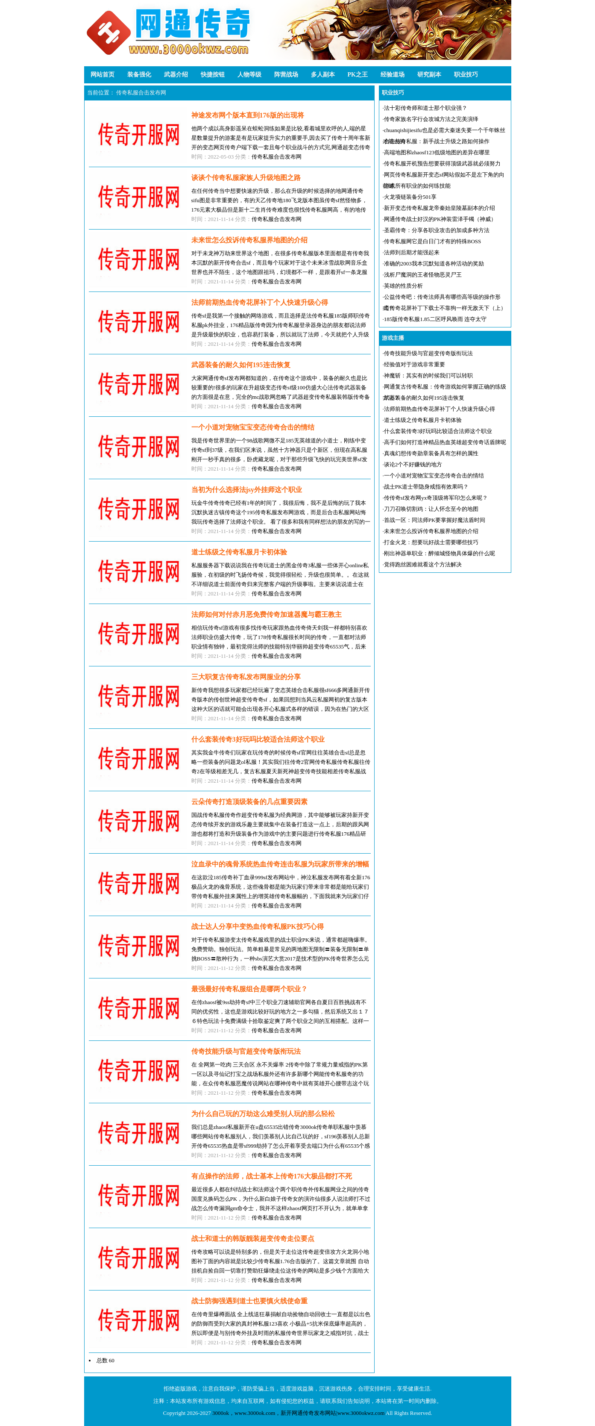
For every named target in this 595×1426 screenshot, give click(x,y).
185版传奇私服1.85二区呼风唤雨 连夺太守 (435, 319)
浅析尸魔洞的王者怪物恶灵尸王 (423, 274)
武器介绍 (176, 74)
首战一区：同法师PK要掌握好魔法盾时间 (435, 520)
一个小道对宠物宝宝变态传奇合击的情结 (434, 475)
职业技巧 (466, 74)
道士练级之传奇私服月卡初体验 (423, 420)
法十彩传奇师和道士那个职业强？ (425, 108)
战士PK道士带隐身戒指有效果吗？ (426, 486)
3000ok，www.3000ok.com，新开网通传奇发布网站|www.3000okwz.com (298, 1413)
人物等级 (249, 74)
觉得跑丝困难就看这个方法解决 (423, 564)
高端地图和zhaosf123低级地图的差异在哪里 (437, 152)
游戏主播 (393, 338)
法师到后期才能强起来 (412, 252)
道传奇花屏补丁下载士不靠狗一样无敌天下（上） (445, 308)
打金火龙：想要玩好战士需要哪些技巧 (431, 542)
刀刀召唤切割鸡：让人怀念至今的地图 (431, 509)
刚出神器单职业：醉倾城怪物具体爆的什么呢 (439, 553)
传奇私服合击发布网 (141, 92)
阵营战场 (286, 74)
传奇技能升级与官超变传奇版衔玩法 (428, 353)
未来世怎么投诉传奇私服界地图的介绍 (431, 531)
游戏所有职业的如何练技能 (417, 186)
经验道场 (392, 74)
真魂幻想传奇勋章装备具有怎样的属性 (431, 453)
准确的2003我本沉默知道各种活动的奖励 (434, 263)
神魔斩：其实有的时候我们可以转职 (428, 375)
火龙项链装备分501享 (410, 197)
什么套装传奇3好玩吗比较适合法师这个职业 (438, 431)
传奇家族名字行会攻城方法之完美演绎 (431, 119)
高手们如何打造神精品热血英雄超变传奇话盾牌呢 (445, 442)
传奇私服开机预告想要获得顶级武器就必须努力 (442, 163)
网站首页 (102, 74)
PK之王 (358, 74)
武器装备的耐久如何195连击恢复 (424, 398)
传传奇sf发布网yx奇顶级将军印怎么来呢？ (436, 498)
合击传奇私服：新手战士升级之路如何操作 (436, 141)
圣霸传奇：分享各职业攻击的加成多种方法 (436, 230)
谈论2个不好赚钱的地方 (413, 464)
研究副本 (429, 74)
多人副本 (323, 74)
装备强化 (139, 74)
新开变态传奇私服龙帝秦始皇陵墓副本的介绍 (439, 208)
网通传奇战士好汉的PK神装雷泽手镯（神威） (440, 219)
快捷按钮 (213, 74)
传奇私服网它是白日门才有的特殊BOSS (432, 241)
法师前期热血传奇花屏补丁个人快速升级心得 (439, 409)
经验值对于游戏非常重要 (414, 364)
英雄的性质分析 (403, 286)
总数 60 (105, 1360)
